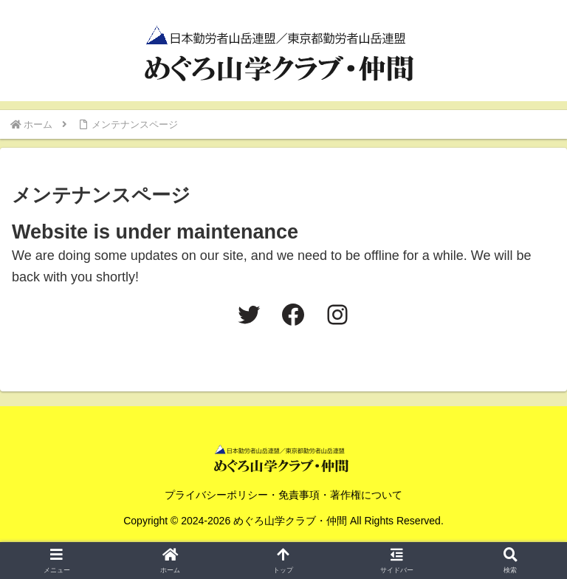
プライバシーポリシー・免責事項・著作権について (283, 495)
